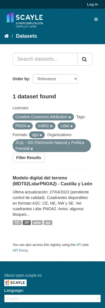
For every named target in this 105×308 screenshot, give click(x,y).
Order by (21, 79)
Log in (92, 4)
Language (13, 290)
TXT (17, 222)
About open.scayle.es (23, 275)
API (78, 245)
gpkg (37, 222)
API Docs (20, 250)
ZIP (27, 222)
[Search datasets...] (45, 59)
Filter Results (28, 157)
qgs (48, 222)
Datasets (26, 36)
